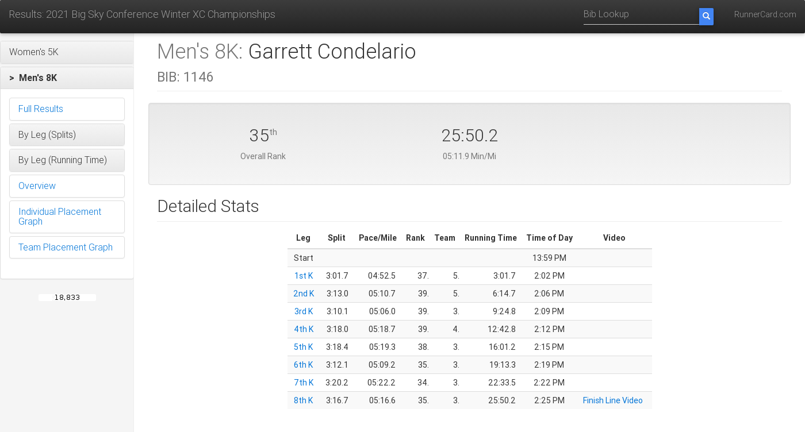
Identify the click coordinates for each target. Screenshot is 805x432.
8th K (303, 400)
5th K (303, 347)
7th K (303, 382)
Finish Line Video (613, 400)
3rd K (303, 311)
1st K (303, 276)
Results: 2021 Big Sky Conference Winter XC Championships (142, 14)
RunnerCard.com (765, 14)
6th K (303, 365)
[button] (67, 52)
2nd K (303, 293)
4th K (303, 329)
